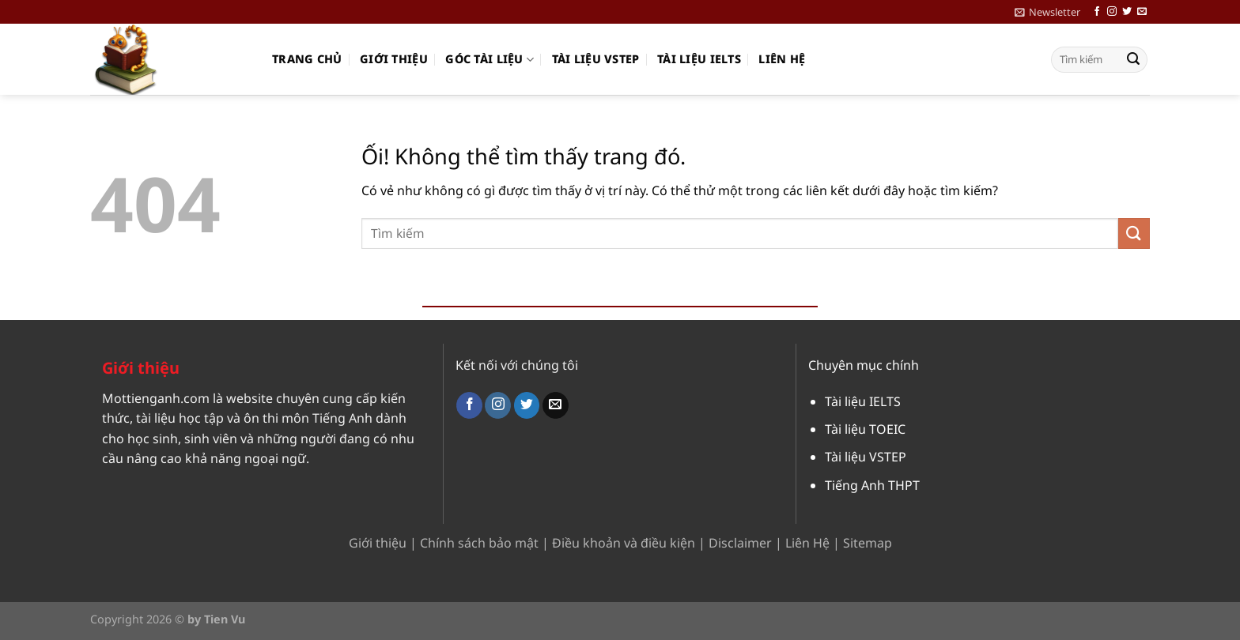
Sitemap (867, 543)
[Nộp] (1133, 60)
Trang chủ (307, 58)
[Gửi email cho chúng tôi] (1142, 11)
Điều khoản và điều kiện (623, 543)
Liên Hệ (807, 543)
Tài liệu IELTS (699, 58)
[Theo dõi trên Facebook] (1097, 11)
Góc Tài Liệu (489, 59)
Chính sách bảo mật (479, 543)
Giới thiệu (394, 58)
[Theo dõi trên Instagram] (1112, 11)
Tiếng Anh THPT (872, 485)
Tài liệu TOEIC (865, 429)
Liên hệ (781, 58)
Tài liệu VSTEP (596, 58)
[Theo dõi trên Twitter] (1127, 11)
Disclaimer (740, 543)
